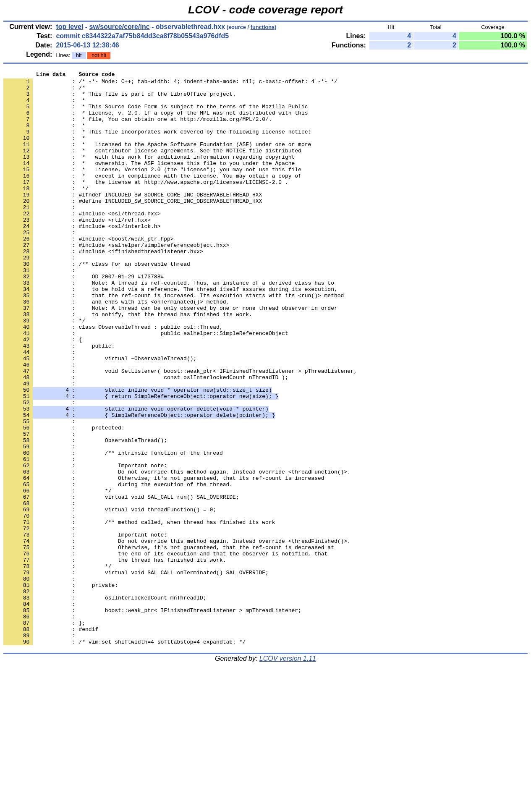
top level (69, 26)
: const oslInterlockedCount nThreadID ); (145, 438)
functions (263, 27)
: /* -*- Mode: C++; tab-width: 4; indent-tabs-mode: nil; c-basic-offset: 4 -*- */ (170, 83)
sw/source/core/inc (119, 26)
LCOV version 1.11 (287, 773)
